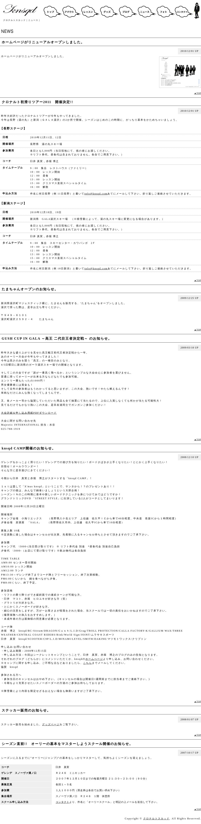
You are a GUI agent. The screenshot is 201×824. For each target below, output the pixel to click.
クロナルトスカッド (156, 818)
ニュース (146, 10)
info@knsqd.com (96, 193)
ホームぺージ (94, 659)
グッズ (108, 10)
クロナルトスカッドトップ (52, 10)
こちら (87, 663)
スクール (90, 10)
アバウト (71, 10)
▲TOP (197, 93)
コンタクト (184, 10)
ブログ (127, 10)
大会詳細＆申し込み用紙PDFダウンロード (29, 412)
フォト (165, 10)
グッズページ (51, 724)
